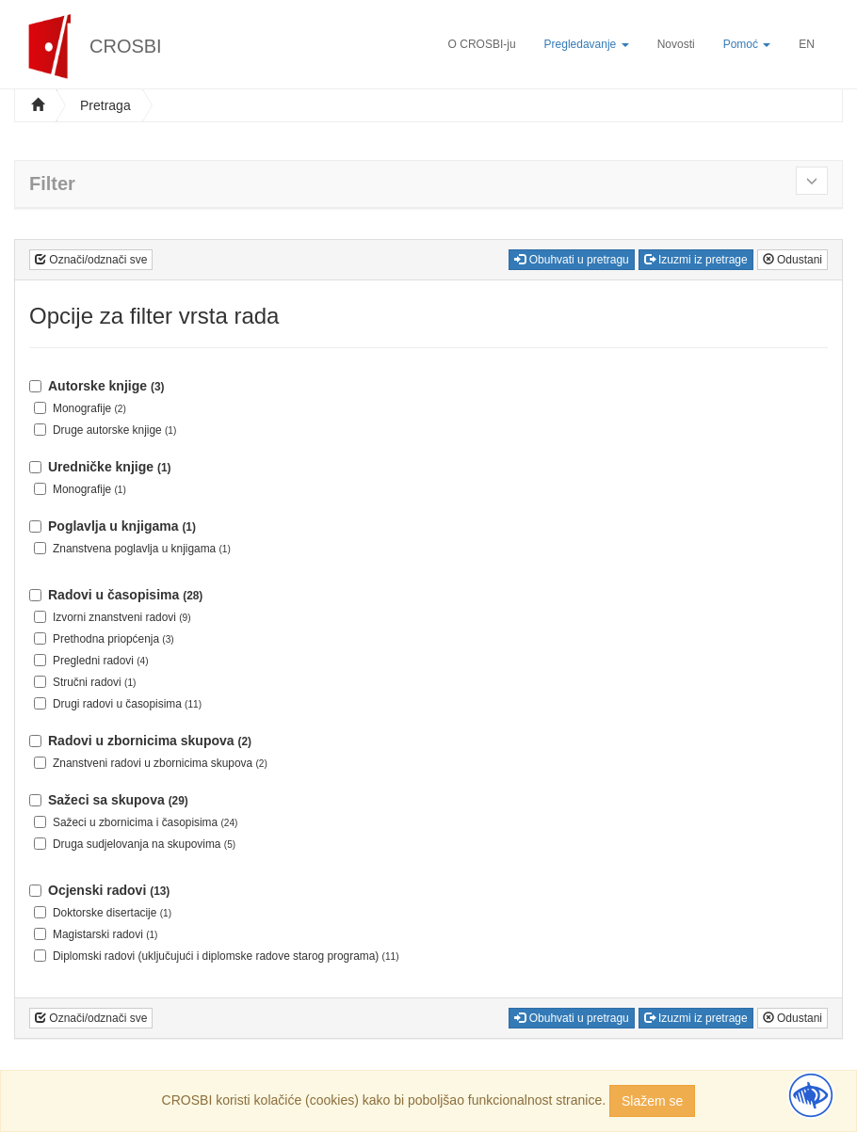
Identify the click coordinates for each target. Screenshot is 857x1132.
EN (807, 44)
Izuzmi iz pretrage (696, 259)
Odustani (792, 259)
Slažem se (652, 1100)
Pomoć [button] (747, 44)
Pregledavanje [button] (586, 44)
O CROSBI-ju (482, 44)
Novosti (676, 44)
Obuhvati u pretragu (571, 259)
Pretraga (105, 105)
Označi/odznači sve (91, 259)
